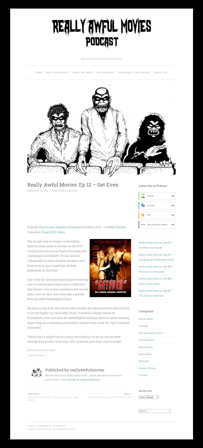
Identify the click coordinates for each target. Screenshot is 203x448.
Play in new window (52, 227)
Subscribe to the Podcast (134, 72)
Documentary (146, 339)
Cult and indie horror (151, 332)
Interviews (145, 354)
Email (45, 232)
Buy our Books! (105, 72)
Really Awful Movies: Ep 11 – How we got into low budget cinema (53, 397)
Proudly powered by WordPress (46, 426)
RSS (53, 232)
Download (74, 227)
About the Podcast (57, 72)
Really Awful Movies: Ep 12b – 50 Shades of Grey (105, 395)
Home (39, 72)
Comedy (143, 326)
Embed (121, 227)
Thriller (143, 375)
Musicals (144, 361)
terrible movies (37, 355)
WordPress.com (66, 429)
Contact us (160, 72)
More (61, 232)
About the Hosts (82, 72)
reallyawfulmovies (65, 190)
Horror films (146, 347)
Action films (47, 350)
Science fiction (147, 368)
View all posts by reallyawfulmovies (80, 379)
